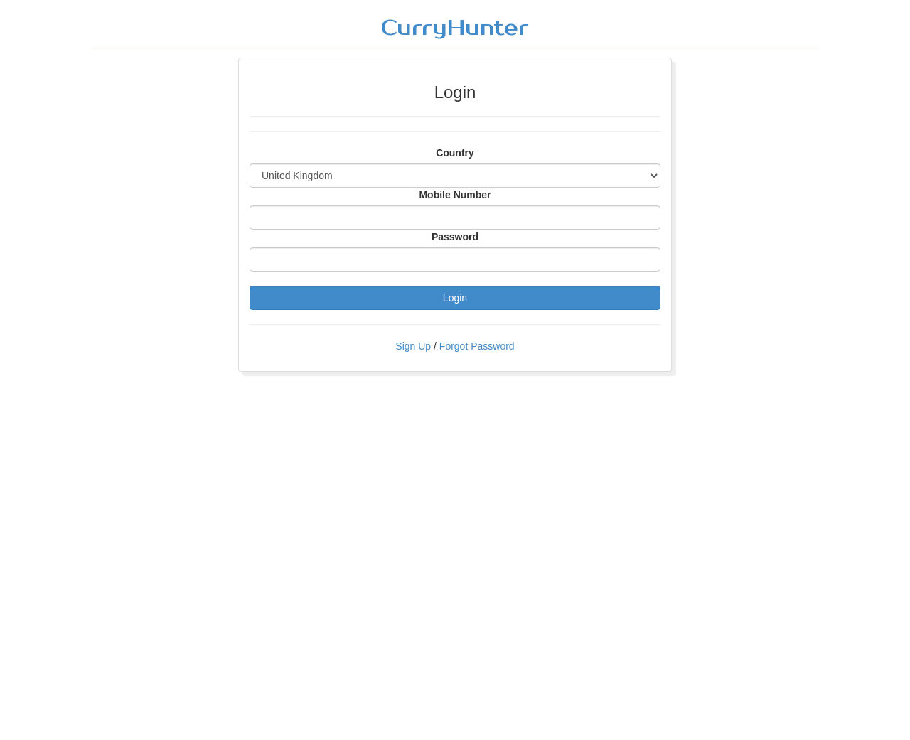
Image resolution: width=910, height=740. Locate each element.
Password (455, 236)
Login (455, 298)
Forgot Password (477, 346)
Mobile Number (455, 194)
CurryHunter (455, 28)
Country (455, 153)
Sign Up (413, 346)
